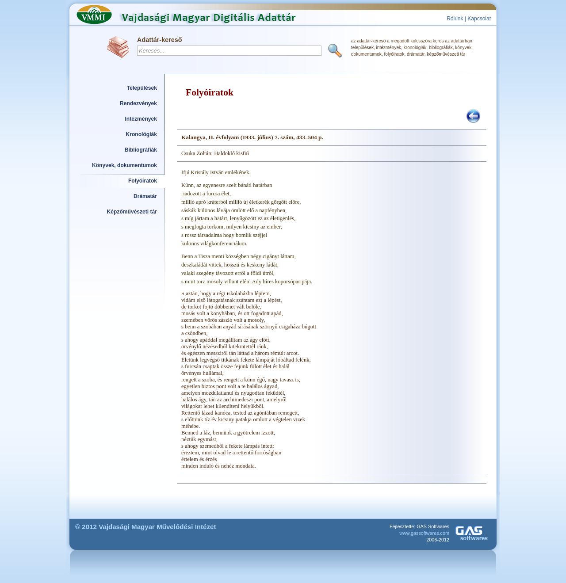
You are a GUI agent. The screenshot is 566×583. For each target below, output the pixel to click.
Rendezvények (138, 103)
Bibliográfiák (141, 150)
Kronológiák (141, 134)
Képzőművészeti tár (132, 212)
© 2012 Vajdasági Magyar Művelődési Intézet (145, 526)
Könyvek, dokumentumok (124, 165)
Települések (142, 88)
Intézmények (141, 119)
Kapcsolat (479, 18)
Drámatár (145, 196)
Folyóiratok (142, 181)
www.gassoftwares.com (424, 533)
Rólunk (455, 18)
